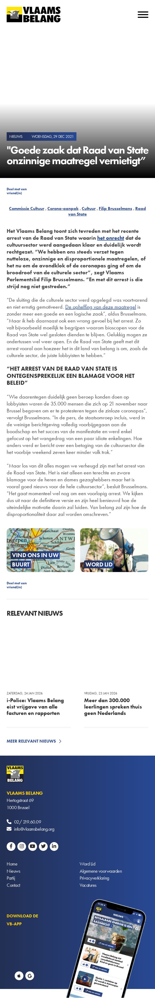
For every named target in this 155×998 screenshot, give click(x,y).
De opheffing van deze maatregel (100, 306)
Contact (13, 886)
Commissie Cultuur (26, 208)
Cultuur (89, 208)
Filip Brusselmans (115, 208)
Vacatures (88, 886)
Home (12, 864)
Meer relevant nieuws (31, 741)
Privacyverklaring (94, 878)
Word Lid (87, 864)
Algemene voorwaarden (101, 871)
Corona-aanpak (63, 208)
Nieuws (13, 871)
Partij (11, 878)
